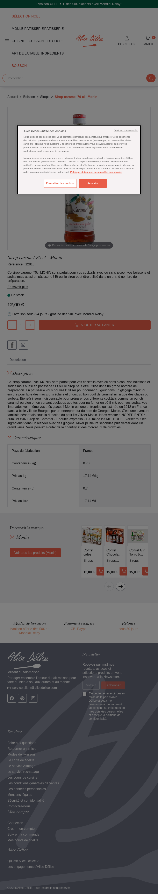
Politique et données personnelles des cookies (96, 172)
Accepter (92, 183)
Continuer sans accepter (126, 130)
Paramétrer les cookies (60, 183)
